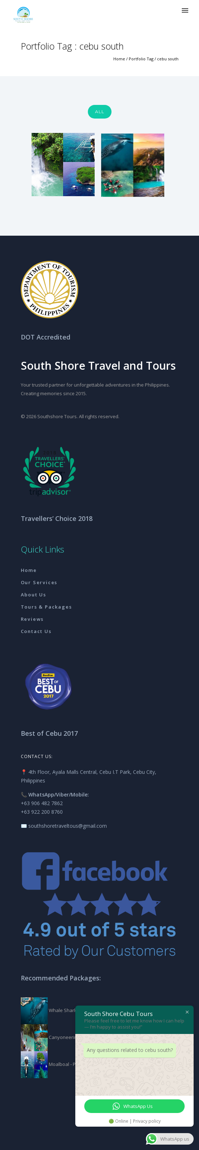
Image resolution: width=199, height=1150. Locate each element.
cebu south (168, 58)
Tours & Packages (46, 607)
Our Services (39, 582)
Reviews (32, 619)
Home (119, 58)
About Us (33, 594)
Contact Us (36, 631)
